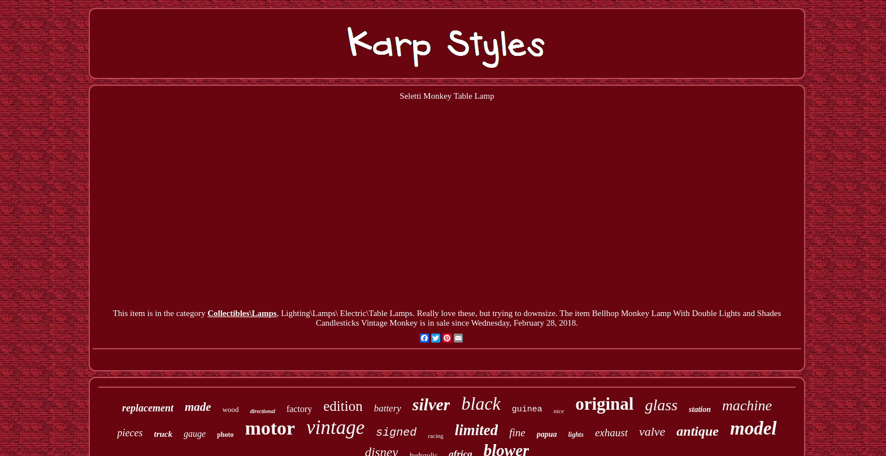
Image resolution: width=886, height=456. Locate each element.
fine (517, 433)
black (480, 403)
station (700, 409)
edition (342, 406)
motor (270, 428)
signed (396, 432)
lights (576, 435)
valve (652, 431)
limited (476, 430)
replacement (147, 408)
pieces (129, 433)
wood (231, 409)
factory (299, 409)
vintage (335, 427)
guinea (527, 409)
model (753, 428)
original (604, 404)
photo (225, 435)
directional (262, 411)
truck (163, 434)
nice (559, 410)
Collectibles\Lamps (242, 313)
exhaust (611, 433)
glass (661, 405)
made (198, 407)
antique (697, 431)
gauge (195, 434)
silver (431, 404)
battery (387, 408)
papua (547, 434)
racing (435, 435)
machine (747, 405)
